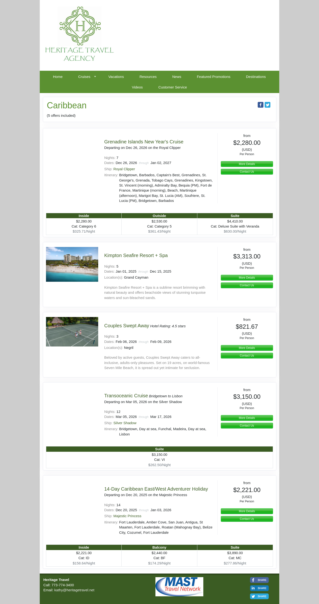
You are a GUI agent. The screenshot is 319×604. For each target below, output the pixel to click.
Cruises (84, 77)
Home (58, 77)
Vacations (116, 77)
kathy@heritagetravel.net (74, 590)
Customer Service (172, 87)
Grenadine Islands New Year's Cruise (143, 141)
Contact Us (247, 171)
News (176, 77)
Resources (148, 77)
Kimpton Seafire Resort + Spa (136, 255)
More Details (247, 164)
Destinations (256, 77)
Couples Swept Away (126, 325)
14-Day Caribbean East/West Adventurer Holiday (156, 489)
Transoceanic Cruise (126, 395)
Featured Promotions (213, 77)
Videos (137, 87)
